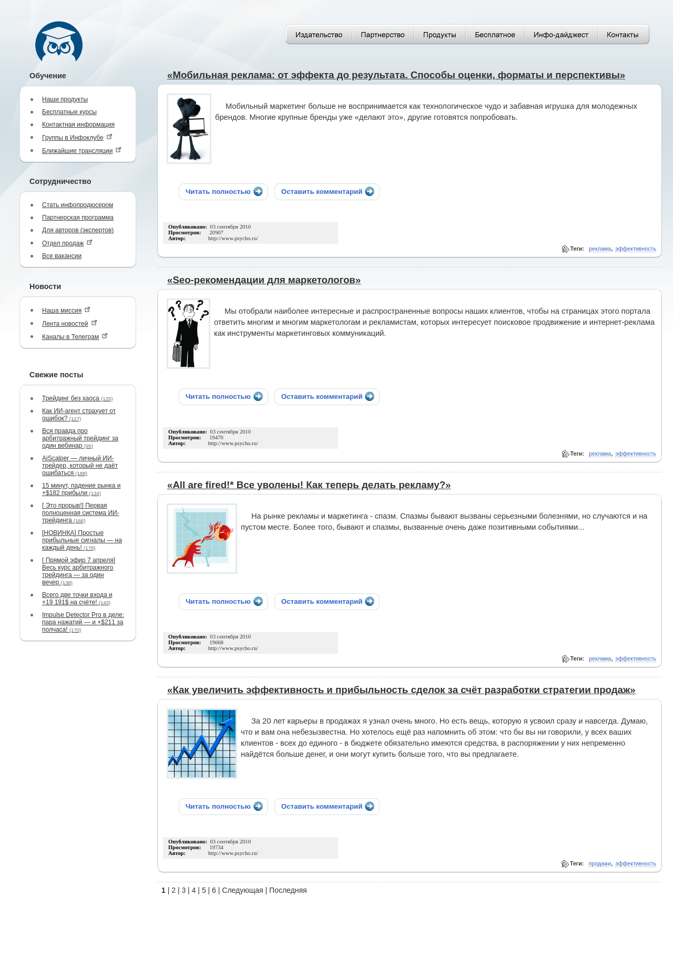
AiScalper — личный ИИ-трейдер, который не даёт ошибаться (80, 466)
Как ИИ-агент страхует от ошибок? (79, 414)
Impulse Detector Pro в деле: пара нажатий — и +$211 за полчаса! (83, 622)
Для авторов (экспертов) (78, 230)
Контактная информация (78, 124)
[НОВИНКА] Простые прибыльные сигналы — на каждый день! (82, 540)
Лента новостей (69, 323)
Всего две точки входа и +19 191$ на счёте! (77, 598)
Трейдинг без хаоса (77, 398)
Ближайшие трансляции (81, 150)
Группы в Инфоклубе (77, 137)
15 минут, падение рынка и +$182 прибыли (81, 489)
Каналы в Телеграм (75, 337)
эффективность (635, 248)
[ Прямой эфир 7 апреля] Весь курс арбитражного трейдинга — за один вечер (78, 571)
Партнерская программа (78, 217)
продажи (599, 863)
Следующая (242, 890)
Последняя (288, 890)
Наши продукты (65, 99)
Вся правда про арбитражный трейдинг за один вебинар (80, 438)
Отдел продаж (67, 243)
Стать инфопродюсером (77, 205)
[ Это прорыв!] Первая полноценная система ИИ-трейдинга (80, 513)
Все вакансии (61, 256)
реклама (600, 248)
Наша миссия (66, 310)
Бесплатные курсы (69, 112)
